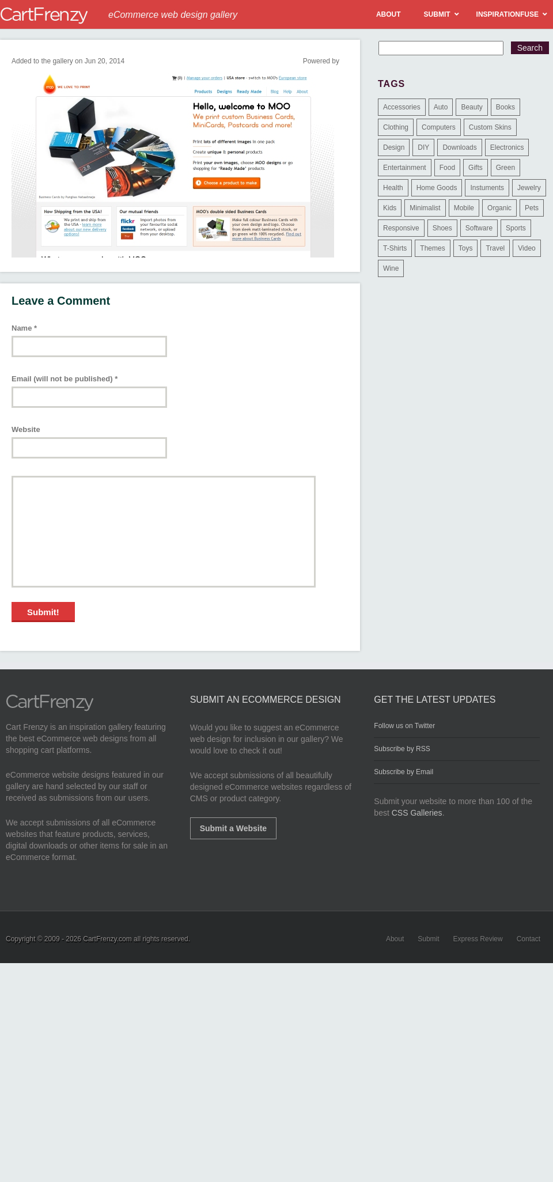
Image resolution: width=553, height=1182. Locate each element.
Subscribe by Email (403, 772)
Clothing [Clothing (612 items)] (395, 127)
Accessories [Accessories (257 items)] (402, 107)
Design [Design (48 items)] (393, 147)
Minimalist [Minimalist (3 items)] (425, 208)
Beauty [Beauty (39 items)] (471, 107)
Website (26, 429)
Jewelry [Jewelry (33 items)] (529, 188)
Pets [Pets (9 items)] (532, 208)
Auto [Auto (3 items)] (441, 107)
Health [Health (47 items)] (393, 188)
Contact (528, 939)
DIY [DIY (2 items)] (423, 147)
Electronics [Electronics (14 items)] (507, 147)
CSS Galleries (417, 812)
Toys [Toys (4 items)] (466, 248)
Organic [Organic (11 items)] (499, 208)
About (395, 939)
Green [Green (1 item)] (505, 168)
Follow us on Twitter (404, 726)
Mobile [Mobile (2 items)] (464, 208)
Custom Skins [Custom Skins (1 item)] (490, 127)
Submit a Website (233, 828)
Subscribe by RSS (402, 749)
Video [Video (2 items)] (526, 248)
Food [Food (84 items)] (447, 168)
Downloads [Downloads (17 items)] (459, 147)
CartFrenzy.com (107, 939)
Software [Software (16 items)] (479, 228)
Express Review (478, 939)
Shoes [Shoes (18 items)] (442, 228)
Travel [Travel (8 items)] (495, 248)
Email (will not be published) (65, 378)
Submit (428, 939)
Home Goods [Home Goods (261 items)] (436, 188)
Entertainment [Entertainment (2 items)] (404, 168)
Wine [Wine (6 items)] (391, 268)
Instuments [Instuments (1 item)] (487, 188)
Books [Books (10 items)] (505, 107)
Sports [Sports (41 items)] (516, 228)
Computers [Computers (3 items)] (439, 127)
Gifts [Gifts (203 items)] (475, 168)
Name (24, 328)
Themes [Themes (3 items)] (432, 248)
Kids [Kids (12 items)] (389, 208)
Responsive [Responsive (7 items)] (401, 228)
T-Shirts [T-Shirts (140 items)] (395, 248)
